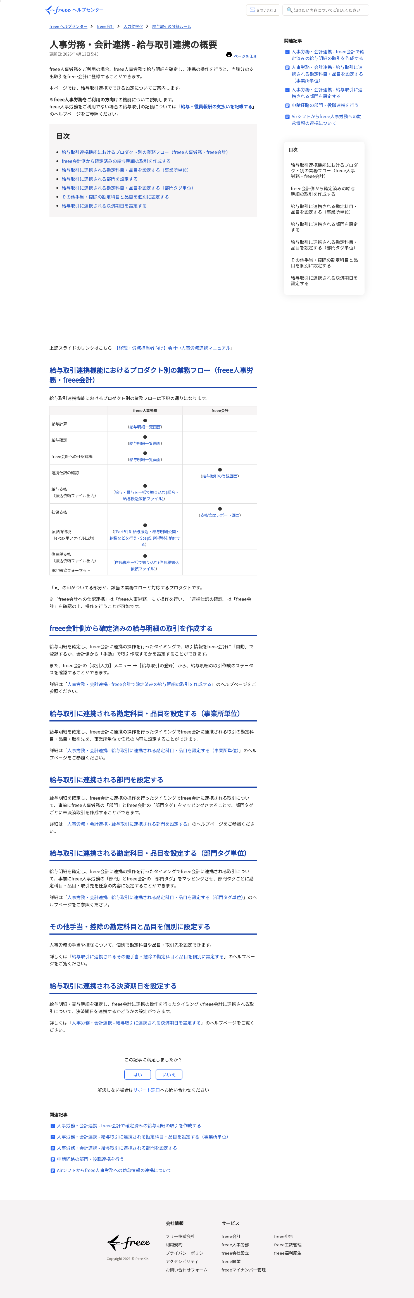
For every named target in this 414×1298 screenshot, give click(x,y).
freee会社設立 (235, 1253)
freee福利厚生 (287, 1253)
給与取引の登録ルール (170, 26)
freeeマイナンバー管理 (243, 1270)
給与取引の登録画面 (220, 476)
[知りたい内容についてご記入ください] (325, 10)
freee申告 (283, 1236)
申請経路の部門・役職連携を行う (90, 1159)
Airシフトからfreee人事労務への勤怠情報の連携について (114, 1170)
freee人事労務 (235, 1244)
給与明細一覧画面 (145, 427)
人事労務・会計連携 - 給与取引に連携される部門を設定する (127, 823)
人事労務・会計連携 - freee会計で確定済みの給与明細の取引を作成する (139, 684)
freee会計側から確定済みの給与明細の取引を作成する (116, 161)
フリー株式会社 (181, 1236)
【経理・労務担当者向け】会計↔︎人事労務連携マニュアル (173, 347)
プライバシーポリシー (187, 1253)
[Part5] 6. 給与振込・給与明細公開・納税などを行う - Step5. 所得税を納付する (145, 537)
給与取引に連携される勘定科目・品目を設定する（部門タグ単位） (129, 187)
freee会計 (104, 26)
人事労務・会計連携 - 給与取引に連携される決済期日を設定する (136, 1022)
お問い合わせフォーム (187, 1270)
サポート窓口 (146, 1089)
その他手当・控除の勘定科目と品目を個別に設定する (115, 196)
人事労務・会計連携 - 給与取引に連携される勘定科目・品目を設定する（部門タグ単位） (155, 897)
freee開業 (231, 1261)
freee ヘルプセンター (68, 26)
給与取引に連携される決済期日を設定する (104, 205)
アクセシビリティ (182, 1261)
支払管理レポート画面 (220, 515)
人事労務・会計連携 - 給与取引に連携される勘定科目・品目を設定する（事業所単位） (153, 750)
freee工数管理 (287, 1244)
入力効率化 (131, 26)
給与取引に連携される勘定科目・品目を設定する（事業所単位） (126, 169)
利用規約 (174, 1244)
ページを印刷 (246, 56)
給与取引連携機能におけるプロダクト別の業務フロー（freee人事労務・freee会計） (146, 152)
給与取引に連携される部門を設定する (100, 178)
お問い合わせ (263, 10)
